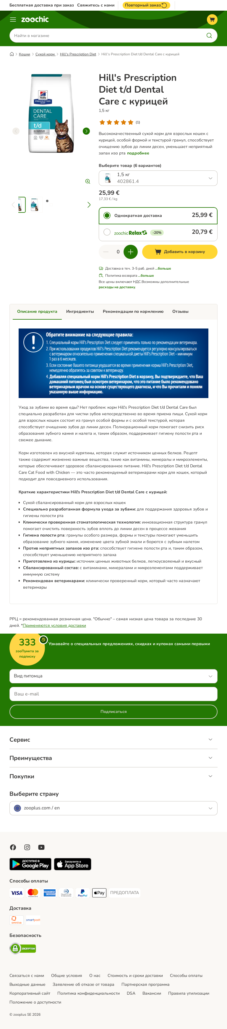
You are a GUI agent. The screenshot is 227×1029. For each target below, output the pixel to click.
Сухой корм (45, 54)
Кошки (24, 54)
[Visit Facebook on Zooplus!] (13, 847)
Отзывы (180, 311)
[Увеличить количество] (131, 252)
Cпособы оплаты (186, 975)
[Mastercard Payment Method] (33, 894)
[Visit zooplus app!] (30, 869)
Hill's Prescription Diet (78, 54)
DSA (131, 993)
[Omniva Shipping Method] (16, 921)
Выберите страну (34, 794)
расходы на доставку (117, 287)
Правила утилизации (188, 993)
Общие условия (66, 975)
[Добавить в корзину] (180, 252)
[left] (16, 131)
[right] (86, 131)
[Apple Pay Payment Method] (99, 894)
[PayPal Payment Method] (83, 894)
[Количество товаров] (118, 252)
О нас (94, 975)
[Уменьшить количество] (106, 252)
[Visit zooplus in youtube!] (41, 847)
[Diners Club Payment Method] (66, 894)
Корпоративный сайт (29, 993)
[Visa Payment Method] (16, 894)
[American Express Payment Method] (50, 894)
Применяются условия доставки (54, 625)
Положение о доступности (35, 1002)
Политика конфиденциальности (88, 993)
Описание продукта (37, 311)
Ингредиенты (80, 311)
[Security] (22, 949)
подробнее (138, 153)
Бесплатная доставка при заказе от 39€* (50, 5)
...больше (163, 268)
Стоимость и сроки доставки (135, 975)
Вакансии (151, 993)
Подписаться (113, 711)
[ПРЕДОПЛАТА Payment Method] (124, 893)
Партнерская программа (145, 984)
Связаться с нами (26, 975)
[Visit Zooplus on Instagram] (27, 847)
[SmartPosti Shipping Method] (33, 921)
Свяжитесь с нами (95, 5)
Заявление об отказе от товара (83, 984)
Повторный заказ (146, 5)
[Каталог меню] (13, 19)
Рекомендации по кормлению (133, 311)
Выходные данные (27, 984)
